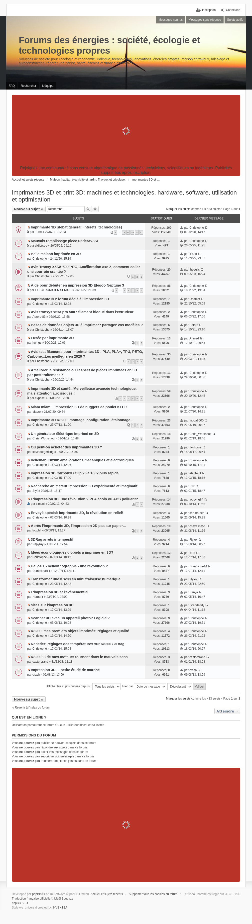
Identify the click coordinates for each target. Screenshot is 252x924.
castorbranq (40, 661)
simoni (40, 504)
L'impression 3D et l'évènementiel (60, 592)
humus (36, 342)
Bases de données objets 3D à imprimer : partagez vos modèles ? (87, 325)
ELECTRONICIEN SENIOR (53, 290)
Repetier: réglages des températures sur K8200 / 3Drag (78, 644)
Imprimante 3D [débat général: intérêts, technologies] (76, 227)
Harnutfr (37, 597)
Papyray (37, 544)
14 (128, 232)
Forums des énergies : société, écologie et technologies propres (109, 45)
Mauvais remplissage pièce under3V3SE (65, 241)
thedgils (194, 269)
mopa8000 (196, 420)
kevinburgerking (43, 452)
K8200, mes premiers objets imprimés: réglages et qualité (80, 631)
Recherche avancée (95, 209)
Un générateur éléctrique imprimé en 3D (65, 434)
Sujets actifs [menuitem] (235, 19)
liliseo (193, 254)
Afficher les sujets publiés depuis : (83, 686)
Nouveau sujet (27, 208)
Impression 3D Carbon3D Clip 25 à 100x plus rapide (75, 473)
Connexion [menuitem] (233, 10)
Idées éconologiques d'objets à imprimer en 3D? (72, 552)
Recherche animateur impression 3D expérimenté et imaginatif (84, 486)
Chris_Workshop (43, 438)
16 (136, 232)
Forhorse (195, 447)
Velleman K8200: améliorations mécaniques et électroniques (82, 460)
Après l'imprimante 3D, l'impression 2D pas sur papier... (78, 526)
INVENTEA (59, 907)
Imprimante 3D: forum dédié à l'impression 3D (70, 299)
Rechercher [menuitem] (28, 86)
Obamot (194, 299)
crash (36, 674)
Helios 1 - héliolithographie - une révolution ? (69, 566)
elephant (195, 473)
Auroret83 (39, 316)
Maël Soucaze (63, 898)
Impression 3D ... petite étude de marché (65, 670)
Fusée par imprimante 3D (52, 338)
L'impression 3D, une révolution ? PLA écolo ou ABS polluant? (84, 499)
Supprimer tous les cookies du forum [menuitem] (153, 894)
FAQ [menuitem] (12, 86)
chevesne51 (197, 526)
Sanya (193, 592)
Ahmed (194, 338)
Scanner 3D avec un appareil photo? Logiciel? (70, 618)
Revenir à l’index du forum (32, 707)
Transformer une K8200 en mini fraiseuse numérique (76, 579)
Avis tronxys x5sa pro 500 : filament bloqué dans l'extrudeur (82, 312)
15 (132, 232)
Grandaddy (196, 605)
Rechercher (88, 209)
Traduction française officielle (31, 898)
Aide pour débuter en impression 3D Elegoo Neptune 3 (77, 285)
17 (141, 232)
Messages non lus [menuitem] (170, 19)
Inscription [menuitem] (209, 10)
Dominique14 (41, 571)
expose (40, 398)
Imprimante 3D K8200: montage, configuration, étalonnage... (82, 420)
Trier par (144, 686)
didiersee (41, 245)
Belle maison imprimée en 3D (56, 254)
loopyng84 (196, 499)
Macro (36, 411)
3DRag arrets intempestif (52, 539)
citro (192, 553)
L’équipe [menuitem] (47, 86)
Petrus (193, 325)
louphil (36, 530)
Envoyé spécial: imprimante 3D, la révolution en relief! (77, 513)
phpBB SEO (20, 903)
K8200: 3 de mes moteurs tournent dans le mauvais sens (79, 657)
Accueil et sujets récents (107, 894)
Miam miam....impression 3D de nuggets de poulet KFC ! (79, 407)
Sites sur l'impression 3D (52, 605)
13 (123, 232)
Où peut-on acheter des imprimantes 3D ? (66, 447)
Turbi (38, 232)
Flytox (193, 539)
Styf (35, 491)
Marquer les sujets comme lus (186, 209)
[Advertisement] (126, 131)
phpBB (36, 894)
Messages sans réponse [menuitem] (205, 19)
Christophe (196, 227)
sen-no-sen (196, 513)
